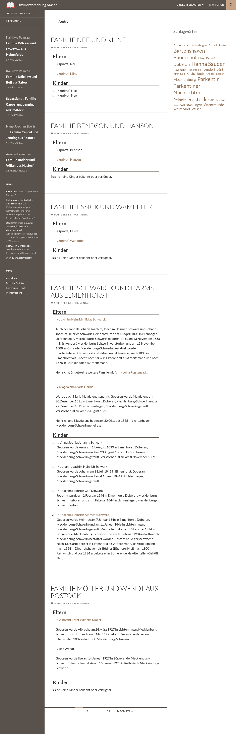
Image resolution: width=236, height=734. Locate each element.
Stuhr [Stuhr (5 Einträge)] (176, 105)
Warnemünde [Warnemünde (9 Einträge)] (214, 105)
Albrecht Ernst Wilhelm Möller (80, 620)
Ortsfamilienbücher (189, 4)
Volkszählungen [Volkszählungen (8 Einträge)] (191, 105)
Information (216, 4)
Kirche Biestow (14, 191)
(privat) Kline (68, 73)
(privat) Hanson (70, 159)
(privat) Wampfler (71, 240)
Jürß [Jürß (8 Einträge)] (220, 69)
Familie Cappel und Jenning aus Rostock (21, 104)
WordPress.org (14, 292)
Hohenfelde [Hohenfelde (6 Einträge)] (194, 69)
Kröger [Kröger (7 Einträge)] (210, 73)
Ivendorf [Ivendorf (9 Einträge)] (208, 69)
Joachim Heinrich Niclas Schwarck (82, 319)
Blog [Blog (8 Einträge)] (201, 58)
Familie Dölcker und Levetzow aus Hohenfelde (21, 49)
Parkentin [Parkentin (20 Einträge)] (208, 79)
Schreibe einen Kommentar (71, 47)
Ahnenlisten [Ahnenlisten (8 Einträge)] (181, 45)
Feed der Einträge (15, 283)
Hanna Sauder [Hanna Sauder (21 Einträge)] (208, 64)
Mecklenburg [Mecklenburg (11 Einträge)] (184, 79)
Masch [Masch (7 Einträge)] (220, 73)
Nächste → (125, 711)
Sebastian (13, 98)
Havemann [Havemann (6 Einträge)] (179, 69)
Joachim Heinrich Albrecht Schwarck (85, 515)
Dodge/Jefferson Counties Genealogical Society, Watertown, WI (19, 226)
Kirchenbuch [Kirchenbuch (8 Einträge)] (195, 73)
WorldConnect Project (18, 257)
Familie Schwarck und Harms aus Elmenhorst (102, 291)
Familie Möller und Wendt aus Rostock (104, 592)
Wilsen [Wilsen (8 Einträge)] (196, 109)
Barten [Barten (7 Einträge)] (223, 45)
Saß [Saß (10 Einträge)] (211, 100)
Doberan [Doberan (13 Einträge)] (181, 64)
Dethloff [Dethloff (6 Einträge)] (211, 58)
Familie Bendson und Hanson (102, 125)
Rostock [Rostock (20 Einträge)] (197, 99)
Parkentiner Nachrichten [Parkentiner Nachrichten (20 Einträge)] (187, 89)
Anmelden (11, 278)
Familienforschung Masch (36, 5)
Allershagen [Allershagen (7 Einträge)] (199, 45)
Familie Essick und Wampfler (101, 207)
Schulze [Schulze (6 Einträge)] (220, 100)
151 (107, 711)
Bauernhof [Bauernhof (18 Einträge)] (185, 57)
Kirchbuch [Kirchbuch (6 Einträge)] (179, 73)
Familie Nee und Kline (88, 40)
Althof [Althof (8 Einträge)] (212, 45)
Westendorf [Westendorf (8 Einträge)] (181, 109)
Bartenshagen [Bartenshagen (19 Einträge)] (189, 51)
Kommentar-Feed (15, 287)
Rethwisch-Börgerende (18, 245)
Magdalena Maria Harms (76, 387)
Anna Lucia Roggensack (131, 372)
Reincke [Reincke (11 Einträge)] (180, 99)
